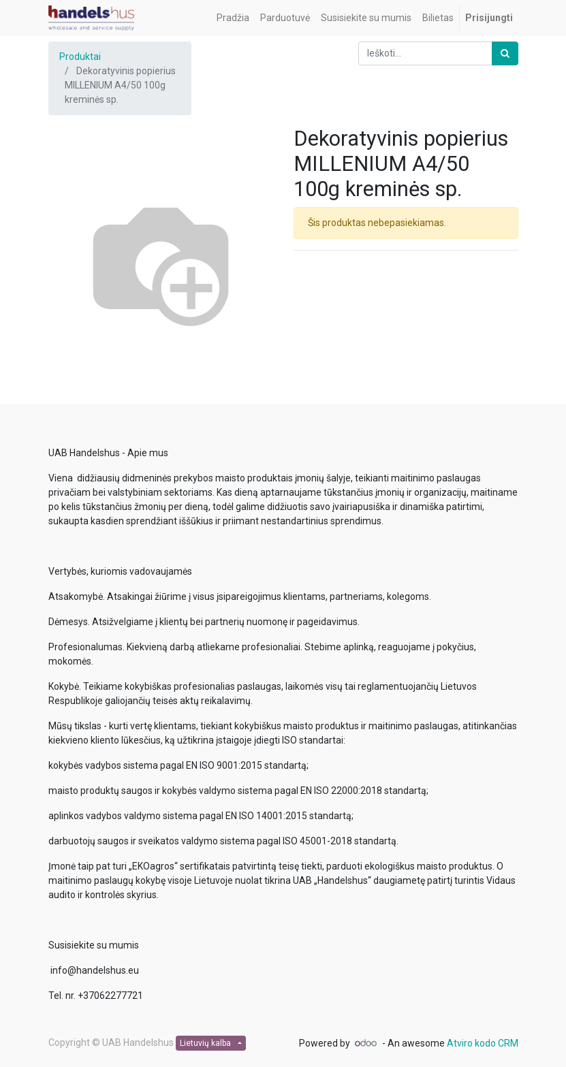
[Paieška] (505, 53)
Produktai (80, 56)
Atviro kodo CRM (482, 1043)
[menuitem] (233, 18)
